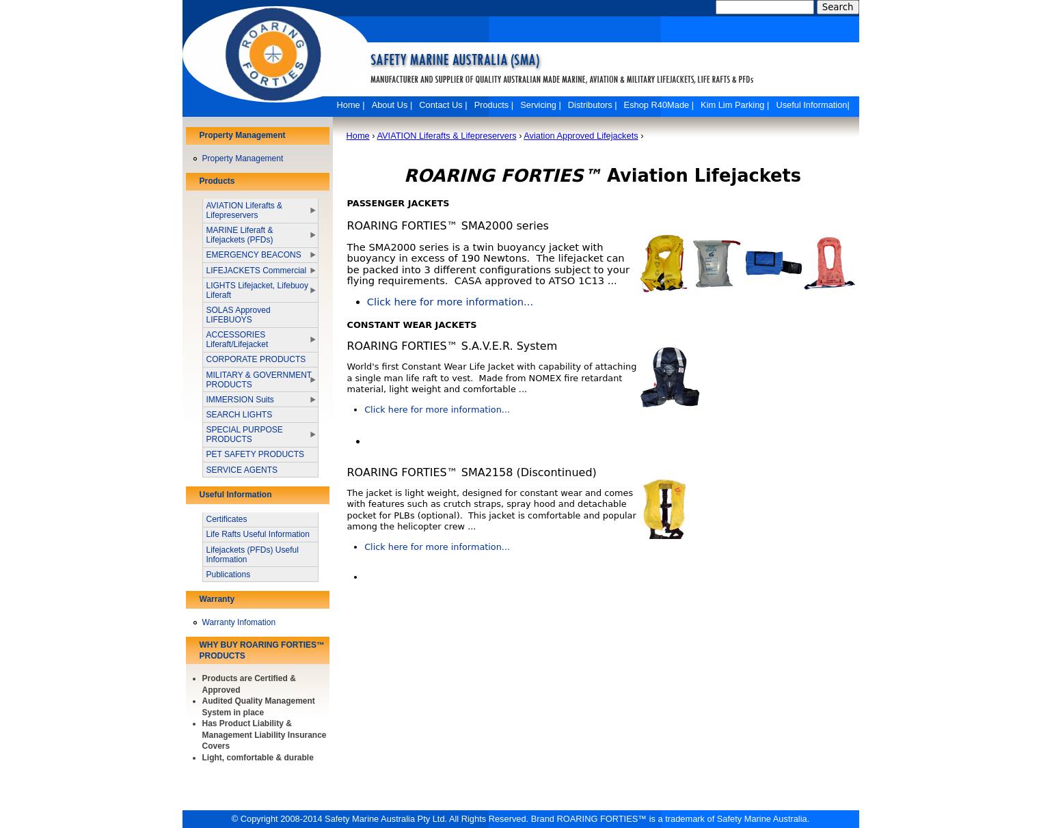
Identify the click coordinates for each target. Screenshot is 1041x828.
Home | (351, 105)
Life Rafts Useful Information (258, 534)
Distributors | (592, 105)
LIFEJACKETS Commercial (256, 270)
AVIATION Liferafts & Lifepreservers (446, 135)
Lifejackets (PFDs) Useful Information (252, 554)
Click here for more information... (450, 301)
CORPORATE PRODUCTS (256, 359)
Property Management (243, 158)
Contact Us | (443, 105)
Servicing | (540, 105)
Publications (228, 574)
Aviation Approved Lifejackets (581, 135)
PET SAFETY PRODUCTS (255, 454)
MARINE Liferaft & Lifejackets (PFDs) (239, 235)
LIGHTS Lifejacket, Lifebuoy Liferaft (257, 290)
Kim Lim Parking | (735, 105)
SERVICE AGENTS (242, 470)
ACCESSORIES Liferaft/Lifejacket (237, 339)
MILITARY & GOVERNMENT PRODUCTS (259, 379)
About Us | (392, 105)
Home (358, 135)
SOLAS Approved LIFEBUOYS (238, 315)
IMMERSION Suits (240, 399)
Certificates (226, 519)
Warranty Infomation (239, 622)
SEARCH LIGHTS (239, 414)
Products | (494, 105)
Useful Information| (812, 105)
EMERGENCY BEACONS (253, 255)
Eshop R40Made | (659, 105)
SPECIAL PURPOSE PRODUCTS (244, 434)
